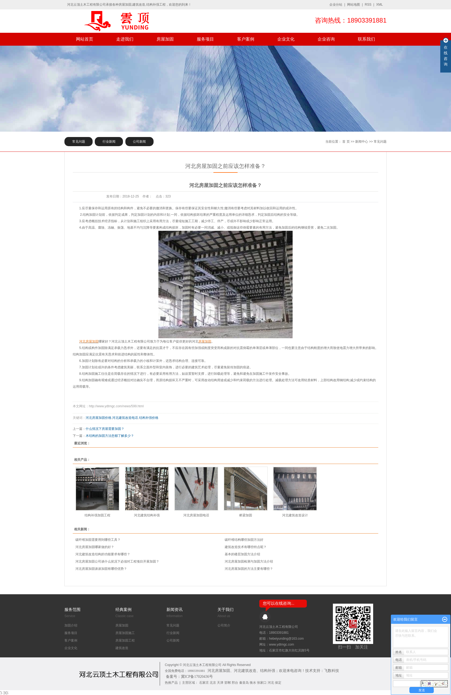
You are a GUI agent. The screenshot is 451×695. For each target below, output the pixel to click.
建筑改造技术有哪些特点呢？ (246, 547)
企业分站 (335, 4)
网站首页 (84, 39)
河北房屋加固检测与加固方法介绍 (249, 561)
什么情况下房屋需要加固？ (105, 429)
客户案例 (245, 39)
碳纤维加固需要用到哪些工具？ (98, 540)
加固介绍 (70, 625)
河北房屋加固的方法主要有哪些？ (249, 569)
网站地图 (353, 4)
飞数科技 (331, 671)
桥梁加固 (245, 515)
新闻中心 (361, 141)
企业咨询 (326, 39)
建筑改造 (121, 648)
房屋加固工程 (125, 640)
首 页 (346, 141)
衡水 (253, 683)
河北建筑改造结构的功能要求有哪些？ (102, 554)
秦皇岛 (244, 683)
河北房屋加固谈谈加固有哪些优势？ (101, 569)
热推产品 (171, 683)
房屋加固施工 (125, 633)
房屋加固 (165, 39)
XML (379, 4)
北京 (213, 683)
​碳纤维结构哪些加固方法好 (244, 540)
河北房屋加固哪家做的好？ (94, 547)
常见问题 (78, 141)
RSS (368, 4)
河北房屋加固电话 (196, 515)
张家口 (262, 683)
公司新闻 (139, 141)
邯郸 (227, 683)
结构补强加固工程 (97, 515)
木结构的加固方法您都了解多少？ (110, 436)
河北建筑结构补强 (147, 515)
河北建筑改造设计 (295, 515)
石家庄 (204, 683)
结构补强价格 (148, 418)
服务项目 (205, 39)
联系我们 (366, 39)
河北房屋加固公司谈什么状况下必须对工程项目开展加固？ (117, 561)
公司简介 (223, 625)
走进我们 (124, 39)
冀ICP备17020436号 (197, 677)
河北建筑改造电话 (125, 418)
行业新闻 (109, 141)
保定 (278, 683)
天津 (220, 683)
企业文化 (285, 39)
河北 (271, 683)
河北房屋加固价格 (98, 418)
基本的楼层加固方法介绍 (242, 554)
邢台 (235, 683)
